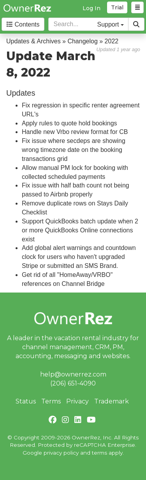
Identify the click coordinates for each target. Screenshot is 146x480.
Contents (23, 24)
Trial (117, 7)
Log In (91, 8)
